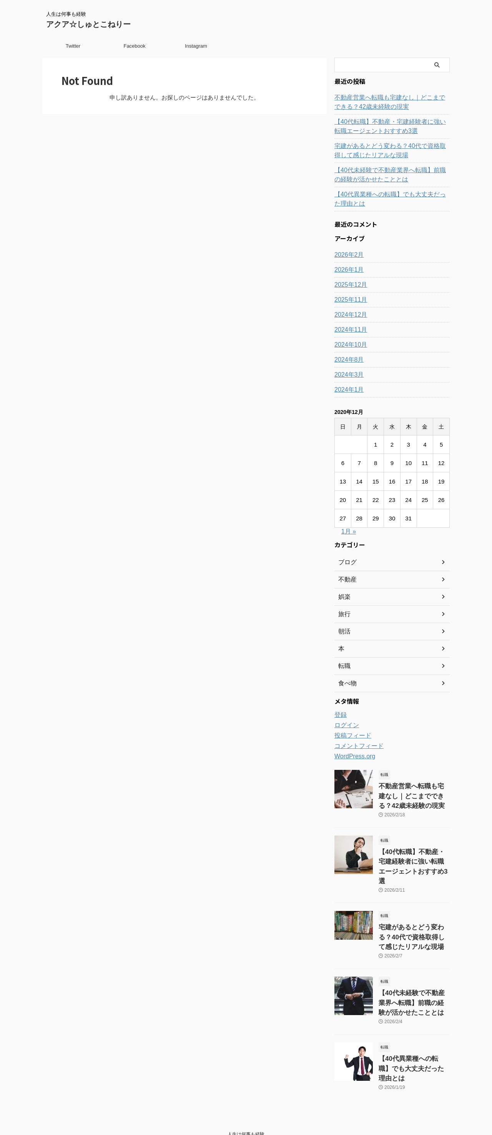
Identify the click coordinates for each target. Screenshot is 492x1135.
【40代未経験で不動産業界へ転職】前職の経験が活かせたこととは (391, 175)
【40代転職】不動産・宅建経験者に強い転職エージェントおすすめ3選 (391, 126)
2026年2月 (347, 255)
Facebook (134, 46)
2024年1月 (347, 390)
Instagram (196, 46)
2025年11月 (348, 300)
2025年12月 (348, 285)
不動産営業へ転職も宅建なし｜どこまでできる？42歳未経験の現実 (388, 102)
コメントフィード (355, 746)
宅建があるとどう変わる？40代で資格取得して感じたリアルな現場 (391, 150)
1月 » (348, 531)
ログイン (345, 725)
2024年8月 (347, 360)
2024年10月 (348, 345)
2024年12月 (348, 315)
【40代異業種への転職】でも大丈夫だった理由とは (391, 199)
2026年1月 (347, 270)
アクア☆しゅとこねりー (88, 24)
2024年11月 (348, 330)
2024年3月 (347, 375)
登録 (339, 715)
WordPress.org (352, 756)
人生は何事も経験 (246, 1099)
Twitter (73, 46)
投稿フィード (350, 736)
